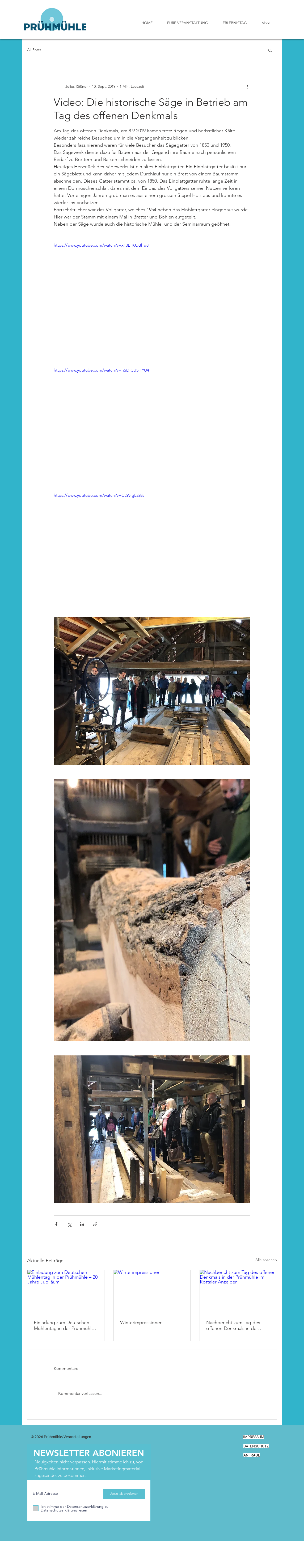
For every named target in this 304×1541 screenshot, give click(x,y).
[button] (270, 50)
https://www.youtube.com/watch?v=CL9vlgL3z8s (99, 495)
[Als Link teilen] (95, 1224)
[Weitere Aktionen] (247, 86)
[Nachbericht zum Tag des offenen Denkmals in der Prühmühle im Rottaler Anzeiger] (238, 1291)
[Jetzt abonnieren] (124, 1494)
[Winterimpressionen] (152, 1291)
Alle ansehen (266, 1259)
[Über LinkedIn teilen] (82, 1224)
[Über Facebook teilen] (56, 1224)
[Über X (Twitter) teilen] (69, 1224)
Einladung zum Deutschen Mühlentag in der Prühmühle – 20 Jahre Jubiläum (64, 1325)
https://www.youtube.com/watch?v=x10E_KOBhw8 (101, 245)
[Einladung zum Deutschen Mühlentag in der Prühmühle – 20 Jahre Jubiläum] (65, 1291)
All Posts (34, 49)
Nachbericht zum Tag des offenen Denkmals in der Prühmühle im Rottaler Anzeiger (233, 1325)
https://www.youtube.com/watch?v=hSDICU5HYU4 (101, 370)
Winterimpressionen (141, 1322)
